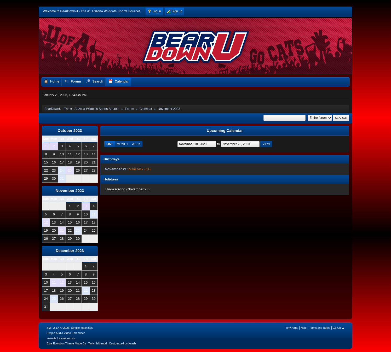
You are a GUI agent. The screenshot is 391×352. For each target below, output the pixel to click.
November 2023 (70, 191)
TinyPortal (292, 327)
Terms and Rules (319, 327)
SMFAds (51, 338)
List (109, 143)
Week (136, 143)
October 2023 (70, 130)
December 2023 (70, 251)
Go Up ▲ (338, 327)
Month (122, 143)
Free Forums (68, 338)
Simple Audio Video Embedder (66, 333)
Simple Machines (82, 327)
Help (304, 327)
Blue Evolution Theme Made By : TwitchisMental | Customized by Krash (91, 343)
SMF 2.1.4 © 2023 (58, 327)
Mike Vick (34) (140, 169)
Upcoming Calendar (225, 130)
